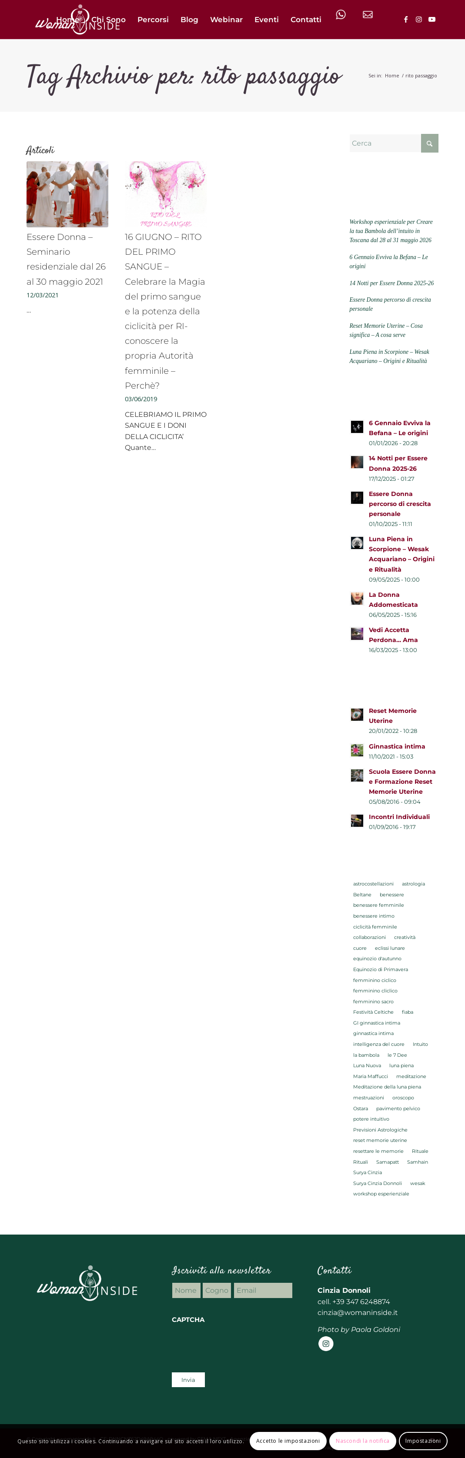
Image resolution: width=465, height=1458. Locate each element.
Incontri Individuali (399, 816)
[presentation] (238, 1346)
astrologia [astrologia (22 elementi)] (413, 884)
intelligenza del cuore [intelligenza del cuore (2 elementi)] (379, 1044)
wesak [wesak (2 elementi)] (417, 1183)
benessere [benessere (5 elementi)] (392, 895)
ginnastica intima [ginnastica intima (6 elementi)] (373, 1033)
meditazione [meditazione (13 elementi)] (411, 1076)
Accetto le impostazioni (288, 1441)
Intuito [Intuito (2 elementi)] (420, 1044)
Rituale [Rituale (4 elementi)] (420, 1151)
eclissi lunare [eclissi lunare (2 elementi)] (390, 948)
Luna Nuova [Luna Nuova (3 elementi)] (367, 1065)
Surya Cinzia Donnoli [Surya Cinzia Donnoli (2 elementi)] (377, 1183)
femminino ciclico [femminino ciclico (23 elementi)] (374, 980)
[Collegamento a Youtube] (431, 19)
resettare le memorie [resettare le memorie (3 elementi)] (378, 1151)
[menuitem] (67, 19)
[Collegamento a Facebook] (405, 19)
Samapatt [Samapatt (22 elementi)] (387, 1162)
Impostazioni (423, 1441)
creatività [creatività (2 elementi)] (404, 937)
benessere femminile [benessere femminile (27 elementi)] (378, 905)
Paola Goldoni (375, 1329)
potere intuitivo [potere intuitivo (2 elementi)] (371, 1119)
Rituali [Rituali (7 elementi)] (360, 1162)
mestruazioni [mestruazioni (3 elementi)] (368, 1098)
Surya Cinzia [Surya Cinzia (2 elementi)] (367, 1172)
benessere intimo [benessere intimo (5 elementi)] (374, 916)
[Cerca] (393, 143)
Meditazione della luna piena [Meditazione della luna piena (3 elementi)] (387, 1087)
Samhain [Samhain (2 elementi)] (417, 1162)
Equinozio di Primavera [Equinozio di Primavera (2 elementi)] (380, 969)
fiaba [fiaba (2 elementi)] (407, 1012)
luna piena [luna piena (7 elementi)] (401, 1065)
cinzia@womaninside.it (358, 1312)
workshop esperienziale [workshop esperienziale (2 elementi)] (381, 1194)
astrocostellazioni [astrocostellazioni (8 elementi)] (373, 884)
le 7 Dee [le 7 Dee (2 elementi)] (397, 1055)
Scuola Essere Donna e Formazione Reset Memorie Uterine (402, 781)
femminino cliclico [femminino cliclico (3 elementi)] (375, 991)
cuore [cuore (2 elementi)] (360, 948)
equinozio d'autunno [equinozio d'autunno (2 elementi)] (377, 958)
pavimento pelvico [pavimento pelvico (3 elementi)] (398, 1108)
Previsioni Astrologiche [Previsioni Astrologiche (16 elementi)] (380, 1130)
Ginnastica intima (397, 746)
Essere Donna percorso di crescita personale (400, 503)
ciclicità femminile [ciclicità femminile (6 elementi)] (375, 927)
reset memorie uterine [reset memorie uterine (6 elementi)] (380, 1140)
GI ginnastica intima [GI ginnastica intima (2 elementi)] (376, 1023)
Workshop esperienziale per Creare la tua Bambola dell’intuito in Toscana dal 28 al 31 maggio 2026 (390, 231)
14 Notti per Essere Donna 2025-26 (391, 283)
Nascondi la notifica (363, 1441)
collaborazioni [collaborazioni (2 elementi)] (369, 937)
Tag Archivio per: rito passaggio (184, 77)
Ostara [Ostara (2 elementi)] (360, 1108)
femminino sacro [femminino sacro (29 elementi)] (373, 1002)
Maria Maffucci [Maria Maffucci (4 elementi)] (370, 1076)
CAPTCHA (188, 1320)
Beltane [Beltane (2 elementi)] (362, 895)
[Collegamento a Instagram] (418, 19)
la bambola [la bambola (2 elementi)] (366, 1055)
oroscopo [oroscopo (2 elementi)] (403, 1098)
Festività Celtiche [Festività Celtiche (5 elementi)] (373, 1012)
